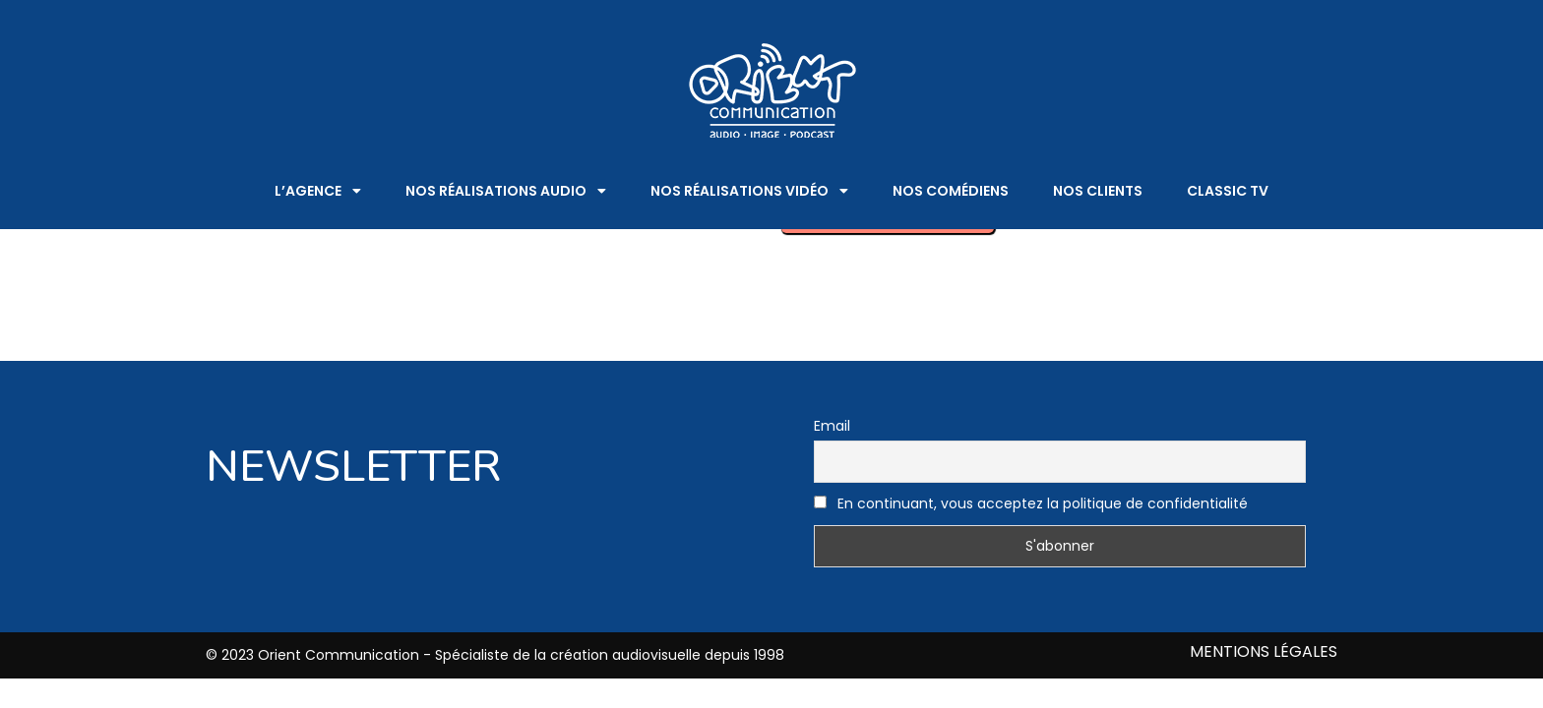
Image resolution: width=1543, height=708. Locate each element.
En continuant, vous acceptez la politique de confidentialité (1031, 503)
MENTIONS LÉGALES (1263, 652)
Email (832, 426)
